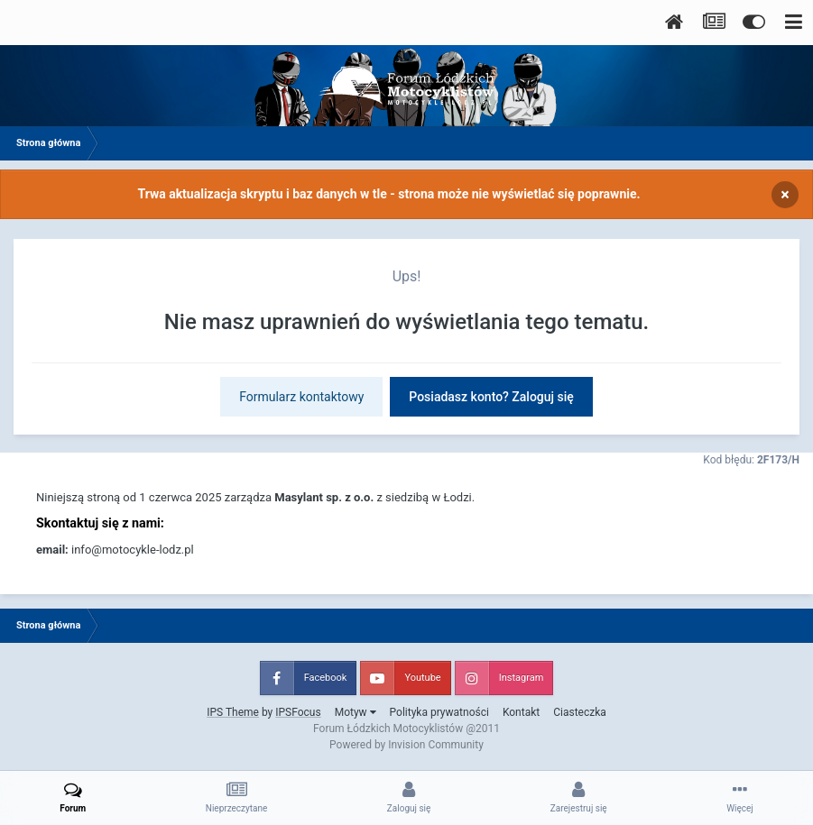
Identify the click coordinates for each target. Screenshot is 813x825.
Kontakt (521, 712)
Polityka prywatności (439, 712)
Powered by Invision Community (406, 744)
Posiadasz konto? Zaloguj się (491, 397)
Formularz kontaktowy (301, 397)
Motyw (355, 712)
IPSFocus (297, 712)
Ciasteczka (579, 712)
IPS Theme (233, 712)
